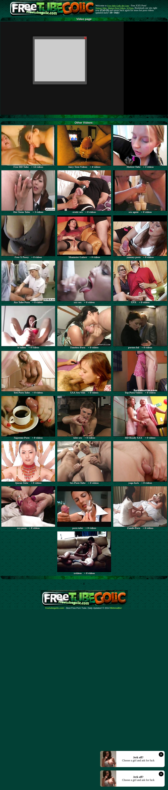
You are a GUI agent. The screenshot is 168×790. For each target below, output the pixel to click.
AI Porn (130, 8)
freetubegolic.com (54, 608)
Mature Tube (101, 8)
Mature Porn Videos (116, 8)
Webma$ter (116, 608)
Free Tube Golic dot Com (118, 6)
